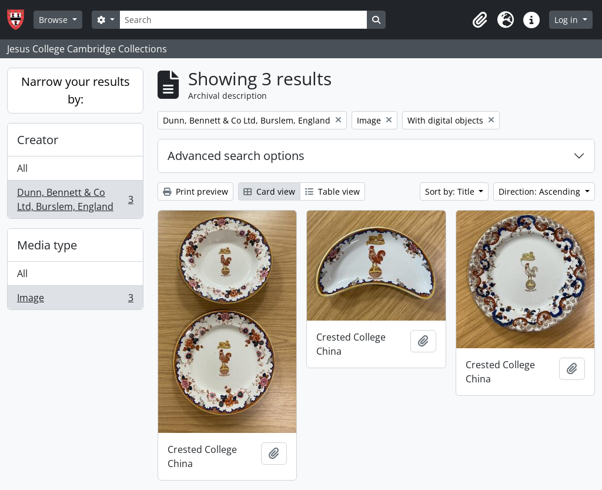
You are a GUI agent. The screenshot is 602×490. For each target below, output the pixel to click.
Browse (54, 19)
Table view (332, 191)
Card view (269, 191)
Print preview (195, 191)
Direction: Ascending (541, 191)
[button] (480, 20)
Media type (47, 245)
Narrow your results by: (75, 90)
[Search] (243, 20)
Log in (567, 19)
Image (74, 300)
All (22, 168)
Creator (37, 140)
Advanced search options (236, 156)
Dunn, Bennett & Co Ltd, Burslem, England (74, 199)
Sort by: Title (451, 191)
